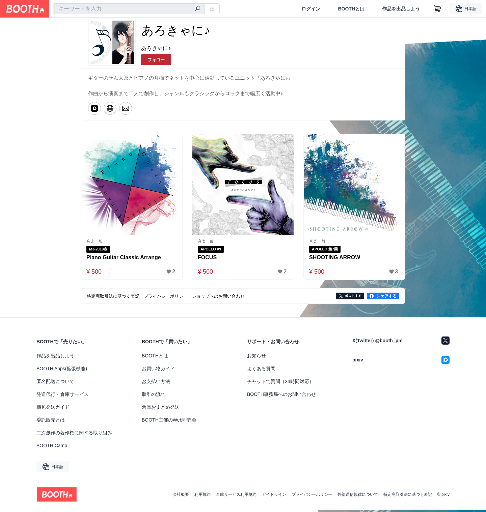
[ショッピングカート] (437, 9)
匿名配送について (55, 383)
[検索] (198, 9)
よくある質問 (261, 371)
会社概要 (181, 497)
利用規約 (202, 497)
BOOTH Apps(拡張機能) (61, 371)
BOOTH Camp (51, 448)
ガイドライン (274, 497)
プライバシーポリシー (312, 497)
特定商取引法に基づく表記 (407, 497)
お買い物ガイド (158, 371)
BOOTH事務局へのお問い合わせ (281, 396)
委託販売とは (50, 422)
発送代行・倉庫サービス (62, 396)
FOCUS (207, 259)
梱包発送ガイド (53, 409)
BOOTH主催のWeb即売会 (169, 422)
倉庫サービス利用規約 (236, 497)
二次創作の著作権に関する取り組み (74, 435)
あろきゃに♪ (156, 48)
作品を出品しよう (401, 8)
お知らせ (256, 358)
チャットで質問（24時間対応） (280, 383)
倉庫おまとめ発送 (161, 409)
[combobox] (129, 8)
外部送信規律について (358, 497)
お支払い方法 (156, 383)
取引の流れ (153, 396)
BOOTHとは (351, 8)
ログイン (310, 8)
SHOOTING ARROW (334, 259)
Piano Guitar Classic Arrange (124, 259)
